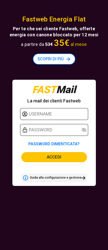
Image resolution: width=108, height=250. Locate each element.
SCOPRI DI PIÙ (50, 59)
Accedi (54, 157)
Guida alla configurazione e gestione (52, 178)
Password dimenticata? (54, 144)
